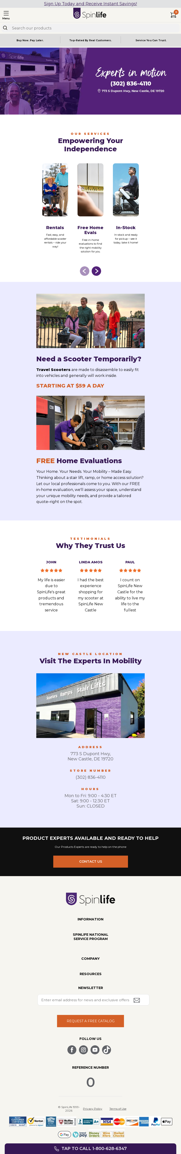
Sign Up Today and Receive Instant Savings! (90, 3)
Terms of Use (117, 1108)
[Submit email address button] (137, 1000)
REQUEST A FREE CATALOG (91, 1021)
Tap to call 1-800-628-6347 (94, 1148)
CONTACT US (90, 861)
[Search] (5, 28)
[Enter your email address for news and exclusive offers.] (93, 1000)
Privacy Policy (92, 1108)
